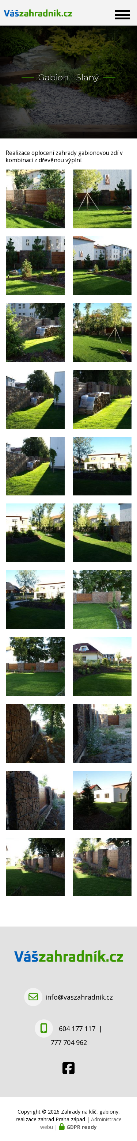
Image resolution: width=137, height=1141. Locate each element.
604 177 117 (77, 1028)
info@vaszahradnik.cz (79, 997)
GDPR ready (81, 1126)
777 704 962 (68, 1042)
